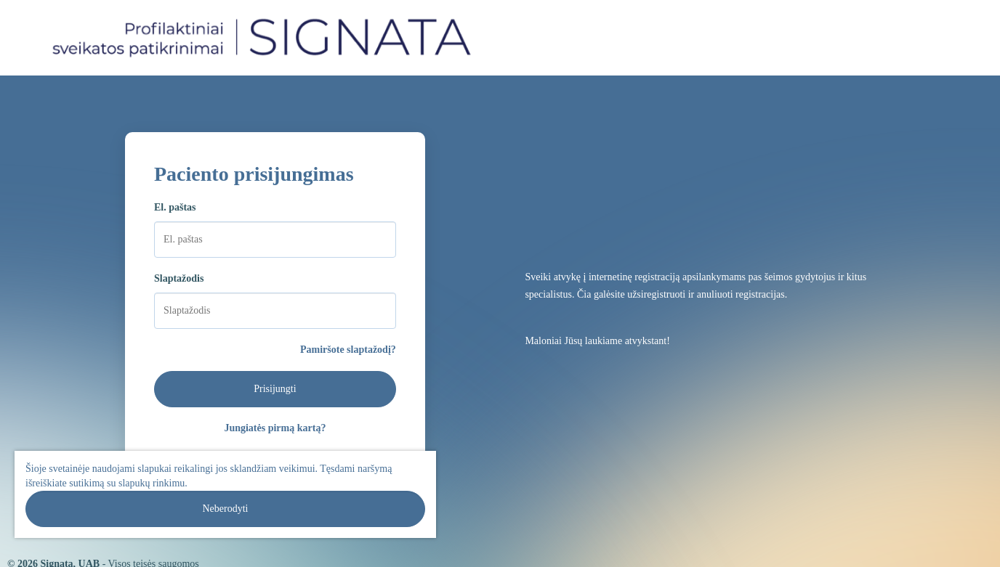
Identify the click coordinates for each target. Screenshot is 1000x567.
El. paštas (175, 207)
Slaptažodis (178, 278)
